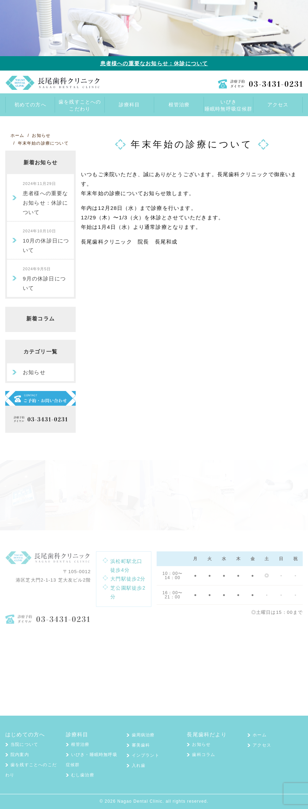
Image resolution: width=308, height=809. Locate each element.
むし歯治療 (82, 774)
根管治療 (80, 744)
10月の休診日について (46, 241)
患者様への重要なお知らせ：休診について (154, 63)
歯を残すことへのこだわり (80, 105)
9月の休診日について (44, 279)
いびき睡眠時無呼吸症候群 (229, 105)
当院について (24, 744)
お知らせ (34, 372)
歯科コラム (203, 754)
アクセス (262, 745)
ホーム (260, 734)
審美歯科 (141, 745)
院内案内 (20, 754)
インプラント (145, 755)
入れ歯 (139, 765)
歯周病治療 (143, 734)
